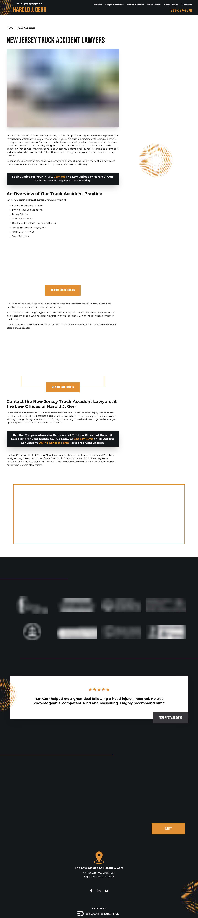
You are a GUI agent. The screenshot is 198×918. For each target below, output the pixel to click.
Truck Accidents (25, 28)
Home (10, 28)
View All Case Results (63, 388)
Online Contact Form (53, 444)
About (98, 4)
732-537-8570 (181, 10)
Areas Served (135, 4)
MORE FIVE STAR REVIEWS (169, 698)
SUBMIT (168, 810)
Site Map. (136, 912)
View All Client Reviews (63, 291)
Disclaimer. (125, 912)
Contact (187, 4)
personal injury (101, 135)
